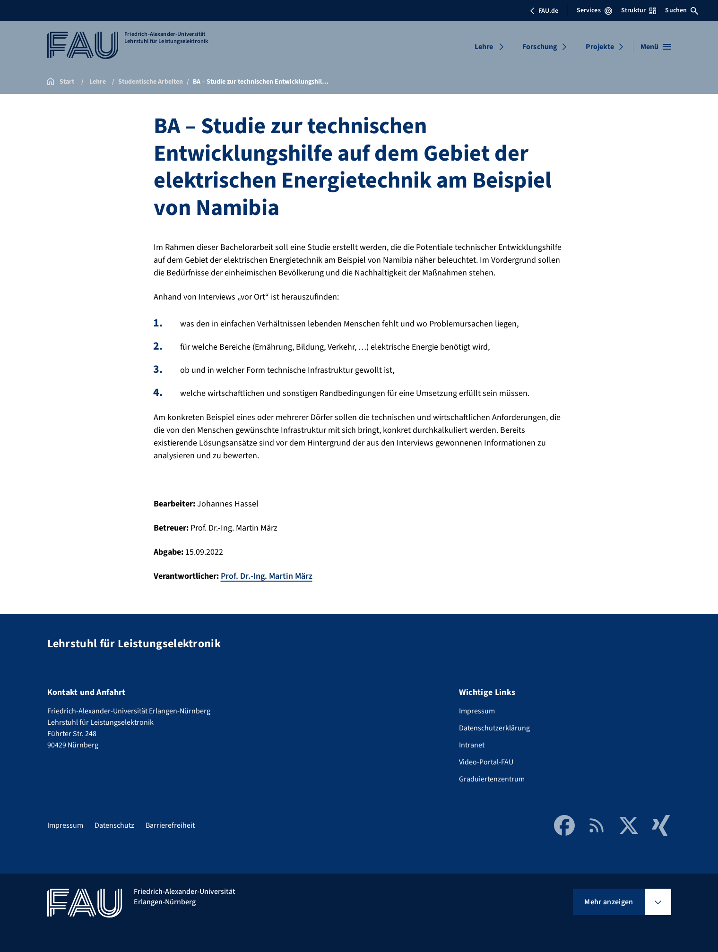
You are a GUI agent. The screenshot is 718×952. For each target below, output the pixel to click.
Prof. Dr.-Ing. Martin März (266, 576)
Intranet (471, 745)
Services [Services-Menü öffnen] (594, 10)
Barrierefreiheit (170, 825)
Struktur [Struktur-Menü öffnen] (638, 10)
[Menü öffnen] (655, 46)
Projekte (600, 47)
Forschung (539, 47)
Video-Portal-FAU (486, 762)
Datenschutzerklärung (494, 728)
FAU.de (544, 11)
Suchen (681, 10)
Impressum (477, 711)
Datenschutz (114, 825)
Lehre (484, 47)
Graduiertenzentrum (492, 779)
